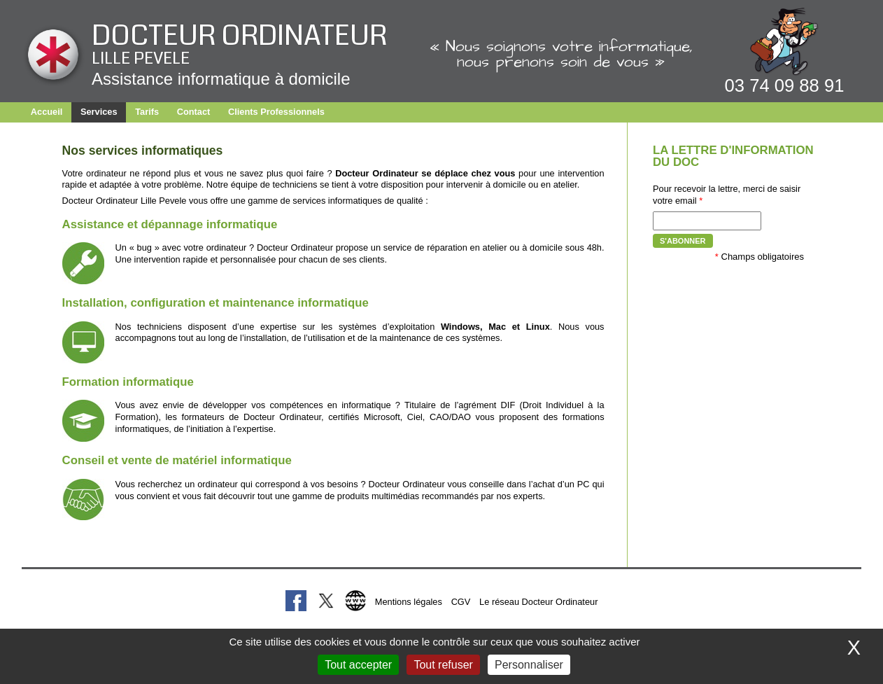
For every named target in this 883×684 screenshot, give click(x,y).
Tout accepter (358, 665)
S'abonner (683, 241)
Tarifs (147, 111)
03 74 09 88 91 (785, 85)
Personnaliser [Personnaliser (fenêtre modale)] (529, 665)
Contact (194, 111)
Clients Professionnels (276, 111)
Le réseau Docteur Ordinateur (538, 601)
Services (99, 111)
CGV (461, 601)
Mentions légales (408, 601)
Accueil (47, 111)
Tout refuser (443, 665)
